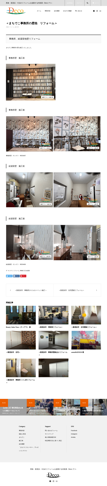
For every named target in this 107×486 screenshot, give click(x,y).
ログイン (79, 3)
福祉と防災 (22, 434)
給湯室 (28, 270)
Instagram (74, 434)
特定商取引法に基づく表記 (53, 440)
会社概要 (57, 11)
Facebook (74, 430)
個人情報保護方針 (50, 437)
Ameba (73, 437)
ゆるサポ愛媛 (67, 11)
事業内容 (47, 11)
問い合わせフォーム (51, 430)
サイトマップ (49, 434)
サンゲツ (10, 270)
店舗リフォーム (10, 27)
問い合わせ (78, 11)
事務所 (22, 270)
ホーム (39, 11)
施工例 (17, 27)
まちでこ (21, 437)
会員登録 (70, 3)
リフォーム (16, 270)
